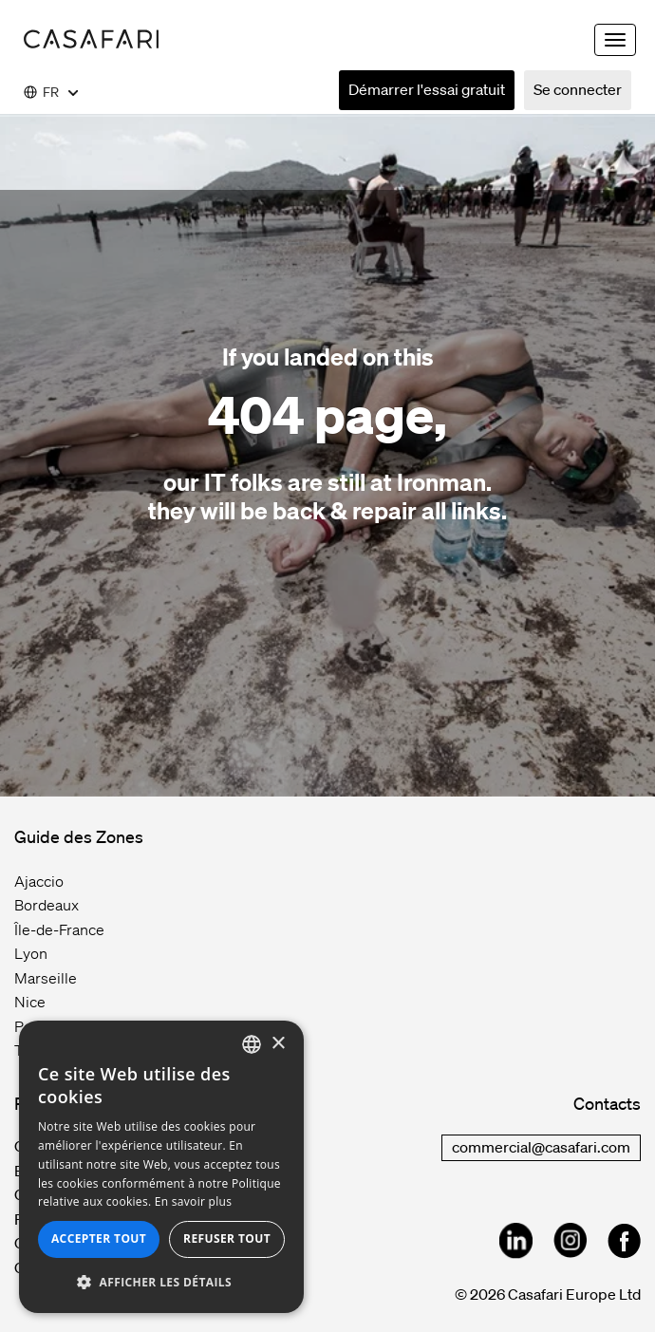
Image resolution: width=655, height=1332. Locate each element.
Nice (30, 1001)
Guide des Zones (78, 836)
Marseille (45, 977)
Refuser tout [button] (227, 1238)
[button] (161, 1282)
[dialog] (161, 1167)
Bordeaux (46, 904)
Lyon (30, 953)
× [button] (278, 1044)
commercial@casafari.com (541, 1146)
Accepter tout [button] (98, 1238)
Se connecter (577, 89)
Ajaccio (39, 881)
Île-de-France (59, 929)
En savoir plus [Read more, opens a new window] (193, 1201)
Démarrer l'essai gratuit (426, 89)
